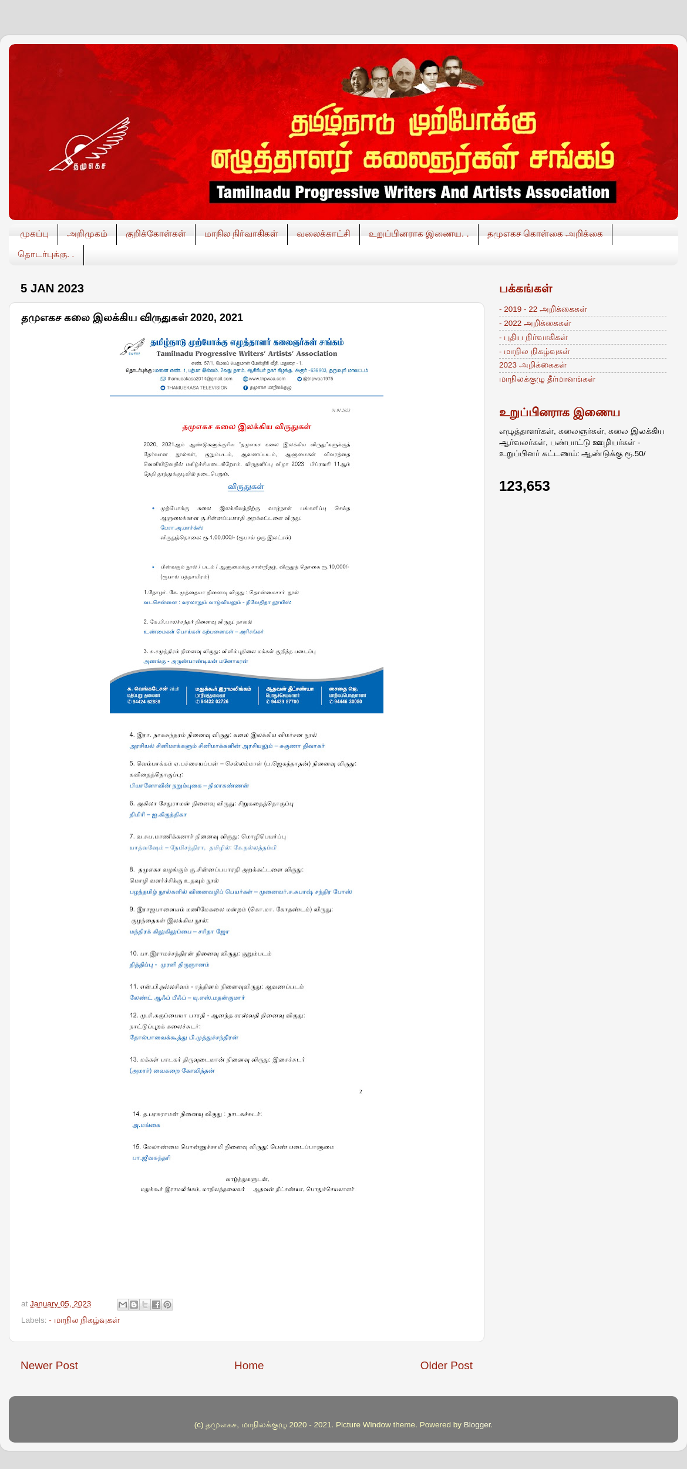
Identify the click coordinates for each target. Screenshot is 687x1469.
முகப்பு (34, 233)
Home (249, 1365)
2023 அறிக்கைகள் (533, 364)
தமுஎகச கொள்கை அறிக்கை (545, 233)
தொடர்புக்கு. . (46, 254)
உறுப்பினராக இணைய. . (419, 233)
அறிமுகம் (87, 233)
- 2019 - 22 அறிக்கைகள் (543, 309)
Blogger (477, 1424)
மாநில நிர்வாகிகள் (241, 233)
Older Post (446, 1365)
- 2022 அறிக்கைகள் (535, 323)
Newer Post (49, 1365)
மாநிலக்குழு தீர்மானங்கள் (547, 379)
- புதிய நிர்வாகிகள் (533, 337)
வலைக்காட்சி (324, 233)
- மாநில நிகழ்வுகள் (84, 1320)
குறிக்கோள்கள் (156, 233)
